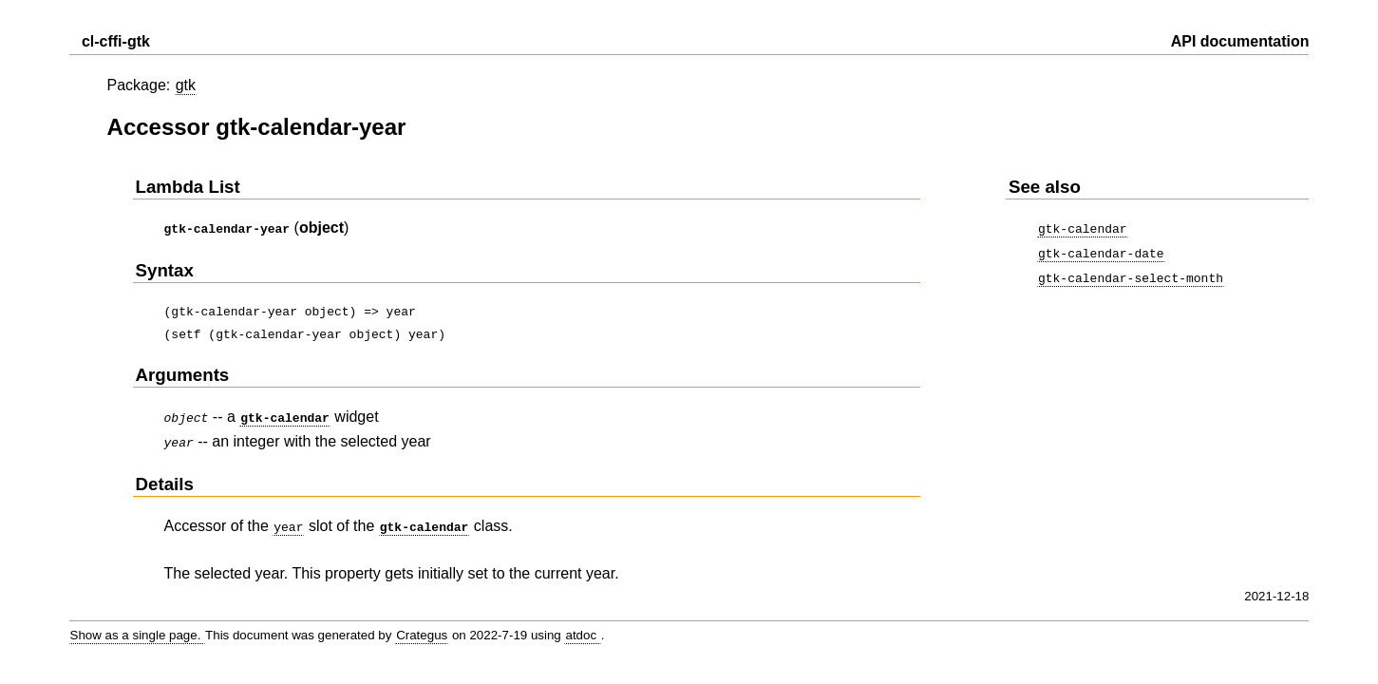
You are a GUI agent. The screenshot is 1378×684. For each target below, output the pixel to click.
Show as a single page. (137, 627)
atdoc (582, 627)
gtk (186, 85)
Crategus (421, 627)
